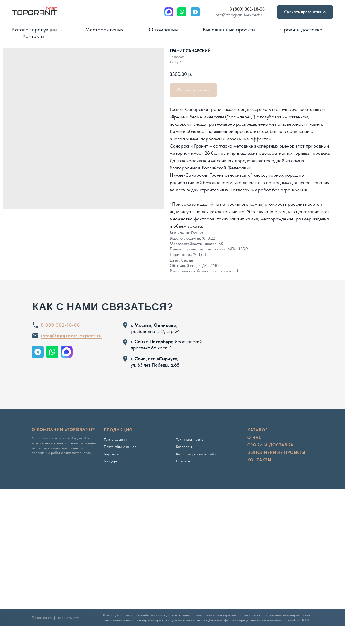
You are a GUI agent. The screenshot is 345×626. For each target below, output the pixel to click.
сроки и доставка (270, 444)
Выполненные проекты (229, 29)
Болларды (184, 447)
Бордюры (111, 461)
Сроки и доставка (301, 29)
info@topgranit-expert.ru (239, 15)
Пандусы (183, 461)
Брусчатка (112, 454)
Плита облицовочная (120, 447)
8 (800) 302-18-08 (247, 9)
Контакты (33, 36)
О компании (163, 29)
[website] (168, 11)
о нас (254, 437)
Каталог (257, 429)
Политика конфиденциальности (56, 618)
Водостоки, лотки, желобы (196, 454)
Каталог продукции (35, 29)
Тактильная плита (190, 439)
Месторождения (104, 29)
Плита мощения (116, 439)
